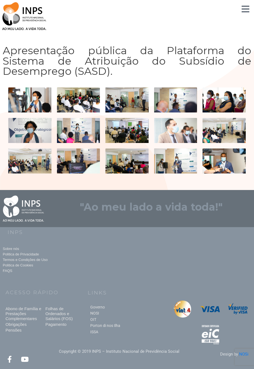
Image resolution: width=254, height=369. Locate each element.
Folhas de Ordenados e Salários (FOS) (59, 313)
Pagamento (56, 324)
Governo (97, 307)
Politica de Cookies (18, 265)
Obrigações (16, 324)
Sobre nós (11, 249)
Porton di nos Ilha (105, 325)
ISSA (94, 332)
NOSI (94, 313)
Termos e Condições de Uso (25, 260)
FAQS (7, 271)
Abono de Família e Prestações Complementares (23, 313)
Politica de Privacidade (21, 254)
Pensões (13, 330)
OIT (93, 319)
